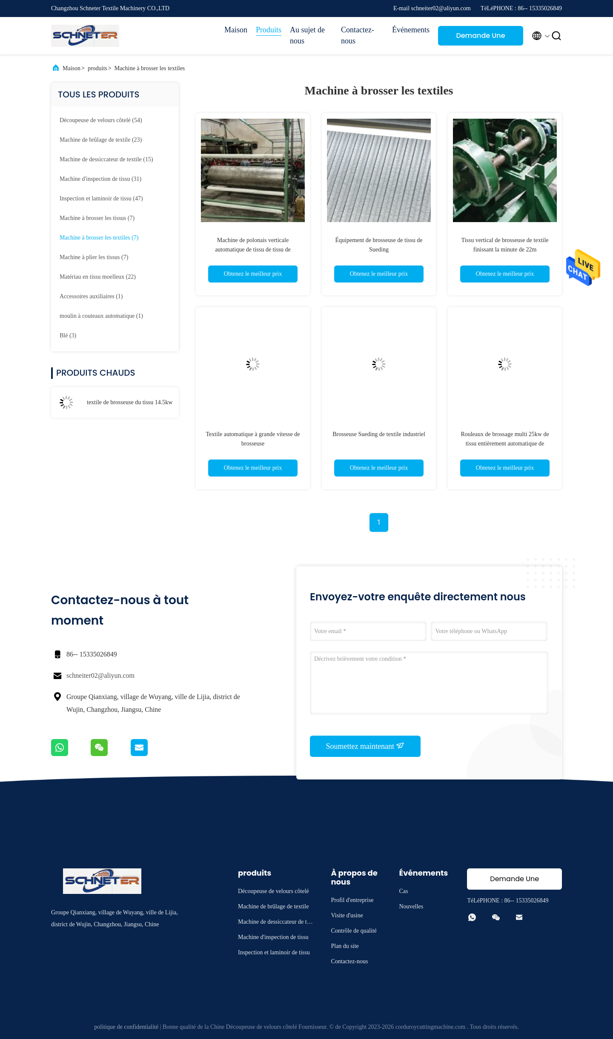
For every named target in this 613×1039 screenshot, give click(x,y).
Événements (411, 30)
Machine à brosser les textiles (150, 68)
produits (97, 68)
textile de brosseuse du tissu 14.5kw (129, 402)
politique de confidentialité (126, 1027)
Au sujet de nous (307, 35)
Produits (268, 30)
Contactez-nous (357, 35)
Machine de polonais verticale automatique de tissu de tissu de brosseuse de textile (253, 249)
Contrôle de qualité (353, 931)
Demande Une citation (480, 38)
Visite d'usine (347, 915)
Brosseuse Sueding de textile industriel (378, 434)
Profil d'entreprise (352, 900)
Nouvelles (411, 906)
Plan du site (344, 946)
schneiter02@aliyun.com (100, 675)
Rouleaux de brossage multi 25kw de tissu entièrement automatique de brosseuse (505, 443)
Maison (235, 30)
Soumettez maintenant (365, 746)
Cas (403, 891)
